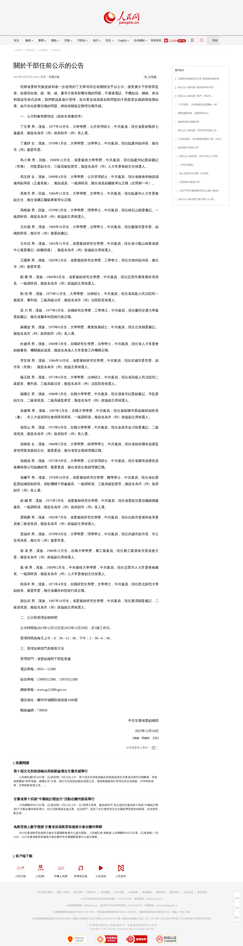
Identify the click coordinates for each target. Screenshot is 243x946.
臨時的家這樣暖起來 (188, 122)
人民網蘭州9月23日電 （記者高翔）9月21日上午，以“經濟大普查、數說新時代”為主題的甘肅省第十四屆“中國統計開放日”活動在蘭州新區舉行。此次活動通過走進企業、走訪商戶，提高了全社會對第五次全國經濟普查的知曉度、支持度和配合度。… (86, 809)
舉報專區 (156, 40)
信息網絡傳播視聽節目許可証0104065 (51, 918)
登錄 (215, 40)
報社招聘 (78, 892)
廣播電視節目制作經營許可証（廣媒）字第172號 (164, 912)
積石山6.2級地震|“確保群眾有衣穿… (197, 87)
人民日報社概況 (44, 892)
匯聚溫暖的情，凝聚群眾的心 (193, 113)
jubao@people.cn (154, 899)
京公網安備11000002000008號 (195, 918)
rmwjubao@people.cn (166, 905)
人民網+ (40, 870)
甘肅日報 (54, 76)
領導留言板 (80, 870)
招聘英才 (91, 892)
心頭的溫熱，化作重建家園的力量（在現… (200, 139)
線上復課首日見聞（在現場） (195, 173)
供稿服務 (133, 892)
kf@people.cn (91, 905)
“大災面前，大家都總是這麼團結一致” (198, 104)
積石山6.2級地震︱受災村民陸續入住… (198, 130)
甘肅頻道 (29, 50)
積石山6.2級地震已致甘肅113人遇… (197, 199)
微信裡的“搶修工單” (188, 147)
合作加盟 (119, 892)
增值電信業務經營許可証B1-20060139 (116, 912)
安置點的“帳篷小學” (190, 182)
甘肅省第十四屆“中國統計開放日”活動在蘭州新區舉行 (54, 799)
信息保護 (188, 892)
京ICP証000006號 (170, 918)
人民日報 (20, 870)
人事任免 (55, 50)
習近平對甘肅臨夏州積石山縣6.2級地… (200, 190)
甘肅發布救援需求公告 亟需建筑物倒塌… (199, 78)
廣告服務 (105, 892)
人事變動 (42, 50)
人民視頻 (101, 870)
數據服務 (147, 892)
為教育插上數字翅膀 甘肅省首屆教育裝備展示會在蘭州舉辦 (58, 827)
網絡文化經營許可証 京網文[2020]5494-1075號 (97, 918)
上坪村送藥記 (186, 165)
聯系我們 (202, 892)
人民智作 (121, 870)
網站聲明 (161, 892)
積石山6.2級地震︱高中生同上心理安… (200, 156)
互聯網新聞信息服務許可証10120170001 (73, 912)
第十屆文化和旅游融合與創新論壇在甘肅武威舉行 (51, 771)
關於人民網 (63, 892)
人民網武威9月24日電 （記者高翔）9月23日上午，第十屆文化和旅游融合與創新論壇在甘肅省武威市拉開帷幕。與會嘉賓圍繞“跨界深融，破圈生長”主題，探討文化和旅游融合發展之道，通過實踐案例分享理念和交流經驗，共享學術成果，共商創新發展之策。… (85, 781)
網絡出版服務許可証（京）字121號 (140, 918)
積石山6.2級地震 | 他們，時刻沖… (195, 96)
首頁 (16, 40)
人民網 (17, 50)
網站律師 (174, 892)
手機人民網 (60, 870)
